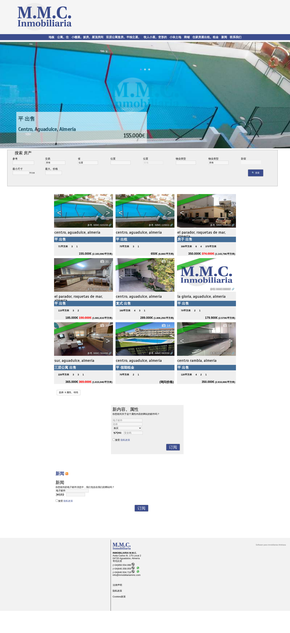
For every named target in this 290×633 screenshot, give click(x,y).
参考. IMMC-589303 (159, 289)
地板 (51, 37)
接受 (122, 440)
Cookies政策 (119, 596)
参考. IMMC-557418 (220, 353)
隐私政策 (125, 440)
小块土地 (175, 37)
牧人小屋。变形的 (155, 37)
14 (165, 325)
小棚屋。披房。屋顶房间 (87, 37)
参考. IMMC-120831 (159, 225)
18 (104, 197)
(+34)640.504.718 (124, 572)
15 (227, 197)
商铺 (187, 37)
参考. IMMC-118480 (220, 225)
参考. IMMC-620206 (97, 225)
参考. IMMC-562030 (159, 353)
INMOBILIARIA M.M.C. (125, 552)
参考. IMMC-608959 (97, 289)
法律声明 (117, 585)
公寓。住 (63, 37)
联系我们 (235, 37)
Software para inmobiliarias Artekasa (271, 545)
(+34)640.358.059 (124, 568)
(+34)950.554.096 (124, 565)
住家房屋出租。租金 (205, 37)
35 (104, 325)
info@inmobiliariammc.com (127, 575)
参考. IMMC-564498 (97, 353)
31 (104, 261)
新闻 (224, 37)
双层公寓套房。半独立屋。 (123, 37)
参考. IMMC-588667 (220, 289)
